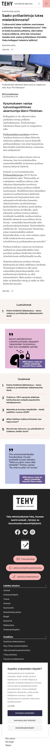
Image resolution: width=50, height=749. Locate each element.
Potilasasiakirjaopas (13, 175)
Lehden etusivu (11, 585)
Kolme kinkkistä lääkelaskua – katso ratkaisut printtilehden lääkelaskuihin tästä (24, 313)
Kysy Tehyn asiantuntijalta (15, 646)
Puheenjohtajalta (11, 629)
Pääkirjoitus (8, 625)
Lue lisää (10, 706)
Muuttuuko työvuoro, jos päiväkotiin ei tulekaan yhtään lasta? (25, 430)
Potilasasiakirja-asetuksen (16, 134)
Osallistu (8, 637)
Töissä (6, 599)
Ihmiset (7, 603)
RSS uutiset (10, 738)
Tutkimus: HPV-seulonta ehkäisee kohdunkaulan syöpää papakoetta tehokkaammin (23, 400)
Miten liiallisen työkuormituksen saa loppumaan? (23, 420)
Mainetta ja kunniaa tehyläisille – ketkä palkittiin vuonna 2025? (25, 410)
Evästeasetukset (25, 728)
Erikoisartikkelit (10, 594)
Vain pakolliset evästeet (25, 720)
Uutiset (6, 590)
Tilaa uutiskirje (28, 559)
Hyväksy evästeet (24, 713)
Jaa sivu (5, 49)
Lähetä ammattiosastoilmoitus (27, 568)
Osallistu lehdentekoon (28, 576)
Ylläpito (8, 745)
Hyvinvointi (8, 607)
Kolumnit (7, 620)
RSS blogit (9, 742)
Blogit (6, 616)
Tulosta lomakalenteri (13, 659)
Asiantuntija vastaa (12, 612)
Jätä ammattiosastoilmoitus (16, 650)
